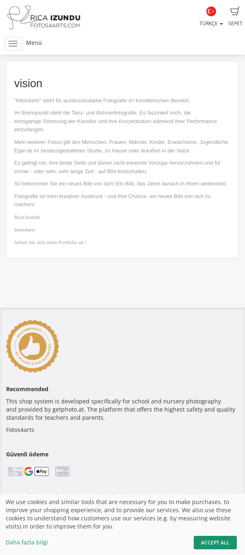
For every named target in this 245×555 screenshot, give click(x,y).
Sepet (235, 17)
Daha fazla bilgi (27, 542)
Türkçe (211, 17)
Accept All (215, 542)
